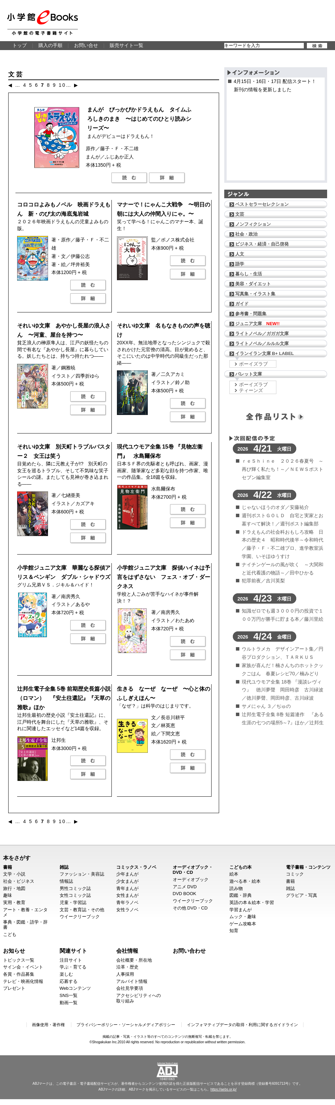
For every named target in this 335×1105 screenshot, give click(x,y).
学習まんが (240, 909)
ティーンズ (251, 390)
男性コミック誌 (75, 888)
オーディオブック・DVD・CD (193, 870)
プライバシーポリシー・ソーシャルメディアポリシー (125, 1024)
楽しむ (66, 974)
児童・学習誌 (73, 902)
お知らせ (14, 951)
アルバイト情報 (131, 981)
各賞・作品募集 (18, 974)
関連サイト (73, 951)
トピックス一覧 (18, 960)
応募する (68, 981)
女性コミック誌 (75, 895)
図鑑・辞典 (240, 895)
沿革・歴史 (127, 967)
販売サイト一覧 (126, 45)
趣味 (7, 895)
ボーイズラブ (253, 364)
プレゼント (14, 988)
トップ (19, 45)
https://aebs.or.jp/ (224, 1089)
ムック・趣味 (242, 916)
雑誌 (64, 867)
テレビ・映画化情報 (23, 981)
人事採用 (125, 974)
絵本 (233, 874)
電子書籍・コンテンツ (308, 867)
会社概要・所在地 (134, 960)
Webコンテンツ (75, 988)
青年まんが (127, 888)
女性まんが (127, 895)
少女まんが (127, 881)
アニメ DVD (185, 886)
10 (62, 85)
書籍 (7, 867)
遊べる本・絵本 (245, 881)
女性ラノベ (127, 909)
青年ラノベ (127, 902)
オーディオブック (190, 879)
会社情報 (127, 951)
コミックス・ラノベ (136, 867)
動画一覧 (68, 1002)
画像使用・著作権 (48, 1024)
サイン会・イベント (23, 967)
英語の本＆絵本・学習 (251, 902)
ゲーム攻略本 (242, 923)
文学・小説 (14, 874)
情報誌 (66, 881)
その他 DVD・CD (190, 908)
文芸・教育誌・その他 (82, 909)
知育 (233, 930)
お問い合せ (86, 45)
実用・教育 (14, 902)
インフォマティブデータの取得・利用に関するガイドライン (242, 1024)
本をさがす (17, 858)
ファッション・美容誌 (82, 874)
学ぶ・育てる (73, 967)
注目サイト (71, 960)
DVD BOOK (184, 893)
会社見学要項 (129, 988)
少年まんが (127, 874)
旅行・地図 (14, 888)
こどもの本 (240, 867)
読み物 (236, 888)
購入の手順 (50, 45)
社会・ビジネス (18, 881)
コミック (295, 874)
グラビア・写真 (301, 895)
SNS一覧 (69, 995)
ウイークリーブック (80, 916)
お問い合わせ (189, 951)
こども (9, 934)
